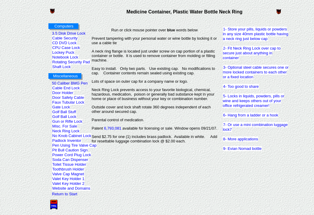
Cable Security (65, 38)
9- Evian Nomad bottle (242, 148)
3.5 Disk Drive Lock (69, 33)
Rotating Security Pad (71, 61)
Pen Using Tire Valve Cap (74, 145)
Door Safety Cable (68, 97)
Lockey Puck (63, 52)
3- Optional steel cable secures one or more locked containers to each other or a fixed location (256, 72)
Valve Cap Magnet (68, 173)
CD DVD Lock (64, 42)
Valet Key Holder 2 (68, 183)
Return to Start (64, 194)
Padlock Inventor (66, 140)
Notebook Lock (65, 57)
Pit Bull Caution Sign (70, 150)
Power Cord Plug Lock (71, 154)
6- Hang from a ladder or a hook (250, 115)
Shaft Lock (61, 66)
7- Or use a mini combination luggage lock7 (255, 127)
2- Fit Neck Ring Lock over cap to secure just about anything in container (252, 53)
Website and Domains (71, 188)
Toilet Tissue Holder (69, 164)
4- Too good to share (241, 86)
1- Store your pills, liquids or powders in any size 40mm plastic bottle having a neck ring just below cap (255, 34)
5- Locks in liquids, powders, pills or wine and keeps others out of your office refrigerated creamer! (253, 100)
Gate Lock (61, 107)
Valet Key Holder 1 (68, 178)
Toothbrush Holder (68, 169)
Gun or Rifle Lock (67, 121)
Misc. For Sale (64, 126)
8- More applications (240, 138)
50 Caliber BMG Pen (70, 83)
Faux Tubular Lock (68, 102)
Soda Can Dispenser (70, 159)
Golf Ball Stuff (64, 111)
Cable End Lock (66, 87)
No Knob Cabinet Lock (71, 135)
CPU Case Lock (66, 47)
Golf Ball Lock (64, 116)
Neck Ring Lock (66, 130)
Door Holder (62, 92)
